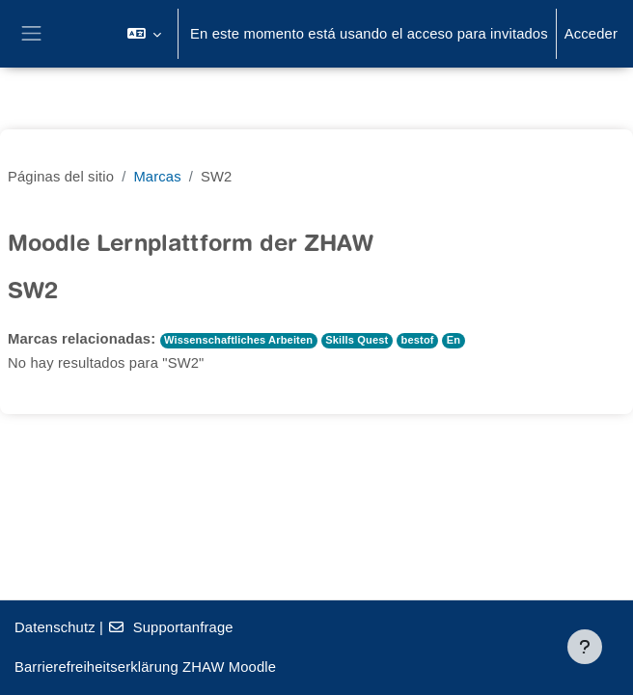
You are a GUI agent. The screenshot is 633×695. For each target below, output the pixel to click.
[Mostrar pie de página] (584, 646)
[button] (144, 34)
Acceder (591, 34)
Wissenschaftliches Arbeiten (238, 340)
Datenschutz (55, 627)
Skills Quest (356, 340)
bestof (417, 340)
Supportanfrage (170, 627)
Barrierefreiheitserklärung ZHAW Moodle (145, 667)
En (453, 340)
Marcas (156, 176)
